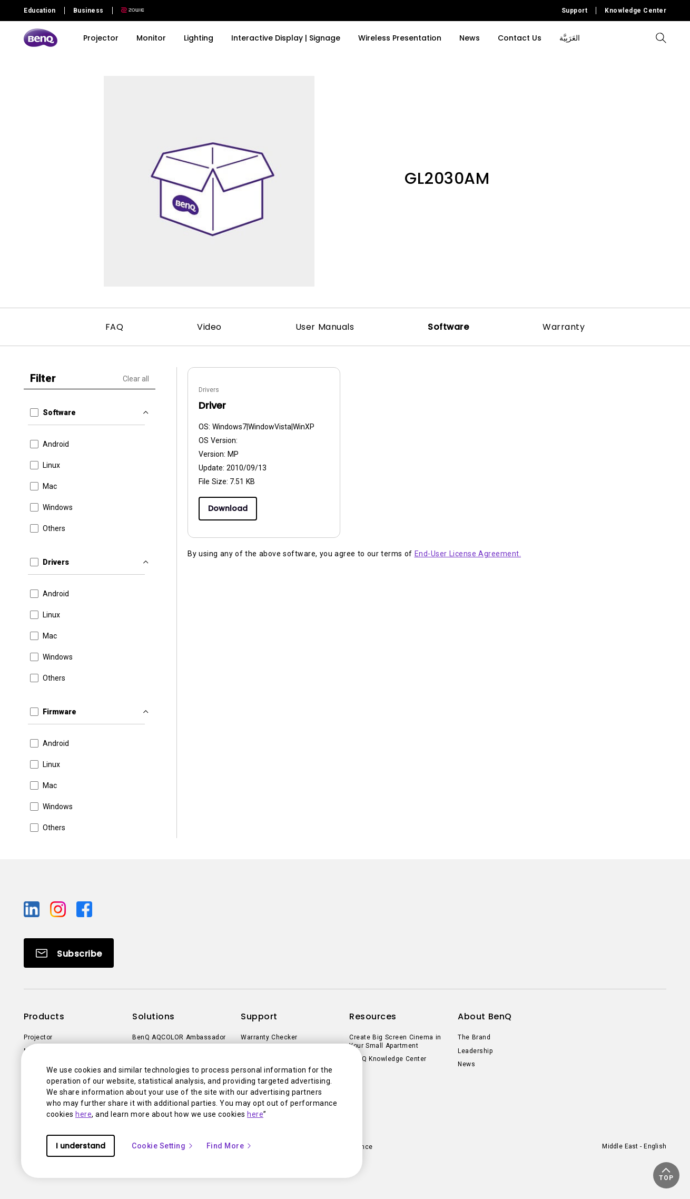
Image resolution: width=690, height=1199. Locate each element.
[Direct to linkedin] (33, 909)
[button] (666, 1175)
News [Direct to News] (466, 1064)
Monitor (151, 38)
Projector (101, 38)
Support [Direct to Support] (574, 10)
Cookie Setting (163, 1146)
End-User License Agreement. (468, 553)
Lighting (198, 38)
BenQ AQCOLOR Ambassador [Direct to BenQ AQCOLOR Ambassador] (179, 1037)
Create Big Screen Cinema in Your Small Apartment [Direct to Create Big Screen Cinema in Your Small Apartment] (395, 1041)
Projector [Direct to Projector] (38, 1037)
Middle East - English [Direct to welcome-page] (634, 1146)
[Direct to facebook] (84, 909)
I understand (80, 1146)
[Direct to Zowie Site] (128, 10)
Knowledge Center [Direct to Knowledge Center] (635, 10)
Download (228, 508)
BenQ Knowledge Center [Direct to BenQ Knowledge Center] (388, 1059)
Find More (229, 1146)
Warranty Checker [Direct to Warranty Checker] (269, 1037)
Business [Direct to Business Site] (88, 10)
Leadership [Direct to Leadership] (475, 1051)
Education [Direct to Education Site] (40, 10)
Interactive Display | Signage (285, 38)
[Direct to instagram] (59, 909)
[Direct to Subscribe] (69, 953)
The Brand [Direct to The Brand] (474, 1037)
